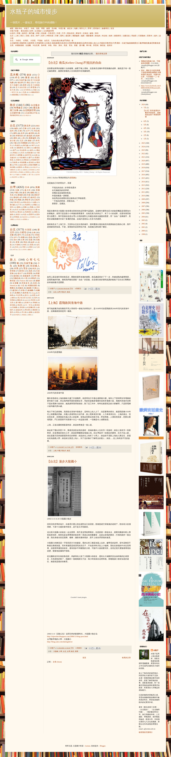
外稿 (32, 28)
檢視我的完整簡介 (146, 732)
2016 (143, 175)
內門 (14, 249)
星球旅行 (96, 28)
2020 (143, 161)
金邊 (35, 155)
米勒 (50, 45)
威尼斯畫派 (154, 43)
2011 (143, 192)
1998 (143, 234)
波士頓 (13, 141)
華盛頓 (21, 172)
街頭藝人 (90, 43)
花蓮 (30, 240)
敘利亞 (24, 33)
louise (30, 281)
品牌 (84, 43)
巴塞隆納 (141, 36)
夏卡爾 (82, 45)
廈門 (30, 157)
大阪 (15, 143)
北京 (11, 36)
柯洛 (17, 312)
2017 (143, 171)
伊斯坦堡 (49, 36)
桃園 (23, 237)
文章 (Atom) (57, 662)
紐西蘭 (25, 219)
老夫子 (20, 273)
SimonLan (13, 285)
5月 (145, 125)
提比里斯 (23, 165)
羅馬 (62, 36)
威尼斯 (68, 36)
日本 (27, 187)
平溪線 (40, 41)
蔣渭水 (22, 271)
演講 (37, 28)
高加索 (43, 33)
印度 (58, 33)
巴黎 (56, 36)
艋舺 (32, 242)
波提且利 (19, 310)
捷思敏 (16, 276)
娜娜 (38, 281)
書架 (27, 77)
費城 (38, 150)
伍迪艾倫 (125, 43)
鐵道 (54, 43)
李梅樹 (35, 302)
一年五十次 (14, 92)
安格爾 (14, 307)
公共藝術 (101, 43)
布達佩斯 (22, 157)
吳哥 (43, 36)
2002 (143, 224)
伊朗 (37, 33)
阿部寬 (29, 273)
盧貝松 (15, 290)
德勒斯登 (117, 36)
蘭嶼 (29, 249)
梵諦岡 (27, 205)
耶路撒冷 (30, 153)
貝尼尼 (33, 300)
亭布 (15, 165)
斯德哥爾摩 (33, 165)
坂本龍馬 (17, 314)
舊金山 (27, 167)
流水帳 (54, 28)
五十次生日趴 (21, 87)
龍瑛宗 (109, 45)
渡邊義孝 (26, 276)
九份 (53, 41)
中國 (58, 451)
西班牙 (37, 195)
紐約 (155, 36)
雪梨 (21, 177)
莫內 (60, 45)
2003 (143, 220)
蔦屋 (35, 90)
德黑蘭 (19, 155)
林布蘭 (12, 305)
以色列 (12, 33)
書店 (81, 43)
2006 (143, 210)
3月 (145, 132)
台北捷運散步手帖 (30, 113)
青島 (33, 172)
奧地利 (16, 197)
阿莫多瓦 (26, 283)
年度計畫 (61, 28)
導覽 (43, 28)
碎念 (17, 77)
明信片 (111, 43)
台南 (56, 41)
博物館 (144, 43)
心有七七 (33, 259)
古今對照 (26, 90)
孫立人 (27, 295)
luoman (87, 746)
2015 (143, 178)
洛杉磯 (12, 167)
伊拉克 (18, 219)
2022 (143, 154)
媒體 (48, 28)
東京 (22, 36)
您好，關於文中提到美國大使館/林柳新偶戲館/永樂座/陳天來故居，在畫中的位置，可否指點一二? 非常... (151, 75)
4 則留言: (78, 288)
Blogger (102, 746)
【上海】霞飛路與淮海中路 (65, 302)
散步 (13, 104)
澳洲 (35, 212)
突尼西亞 (33, 217)
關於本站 (18, 28)
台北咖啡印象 (15, 113)
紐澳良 (19, 167)
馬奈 (55, 45)
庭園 (57, 43)
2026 (143, 104)
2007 (143, 206)
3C (35, 83)
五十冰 (12, 90)
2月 (145, 135)
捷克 (24, 193)
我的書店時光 (15, 115)
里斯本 (149, 36)
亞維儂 (14, 162)
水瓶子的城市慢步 (33, 11)
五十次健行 (14, 85)
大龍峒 (55, 651)
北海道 (85, 33)
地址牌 (20, 83)
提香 (33, 295)
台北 (11, 41)
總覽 (11, 28)
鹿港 (31, 247)
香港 (33, 143)
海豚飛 (21, 266)
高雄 (30, 237)
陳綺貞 (19, 300)
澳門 (14, 150)
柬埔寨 (20, 195)
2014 (143, 182)
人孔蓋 (23, 92)
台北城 (27, 235)
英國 (38, 190)
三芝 (19, 249)
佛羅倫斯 (75, 36)
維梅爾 (30, 290)
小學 (60, 651)
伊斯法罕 (35, 167)
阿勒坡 (26, 160)
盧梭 (30, 312)
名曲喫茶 (30, 43)
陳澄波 (102, 45)
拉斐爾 (28, 45)
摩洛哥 (78, 33)
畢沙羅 (27, 310)
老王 (29, 298)
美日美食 (24, 95)
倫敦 (83, 36)
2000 (143, 231)
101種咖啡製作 (34, 92)
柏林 (110, 36)
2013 (143, 185)
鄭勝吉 (12, 288)
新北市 (27, 126)
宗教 (107, 43)
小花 (22, 285)
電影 (118, 43)
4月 (145, 128)
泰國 (18, 207)
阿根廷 (16, 217)
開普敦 (28, 172)
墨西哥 (31, 214)
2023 (143, 150)
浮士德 (24, 312)
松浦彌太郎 (31, 307)
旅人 (96, 43)
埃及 (24, 214)
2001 (143, 227)
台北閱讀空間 (48, 31)
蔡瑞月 (33, 278)
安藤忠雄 (16, 278)
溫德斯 (28, 288)
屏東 (17, 242)
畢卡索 (88, 45)
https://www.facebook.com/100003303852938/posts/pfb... (151, 88)
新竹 (19, 235)
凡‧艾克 (28, 305)
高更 (65, 45)
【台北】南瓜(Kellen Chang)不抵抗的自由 (74, 62)
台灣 (58, 292)
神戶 (37, 36)
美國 (37, 187)
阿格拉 (15, 153)
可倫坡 (17, 174)
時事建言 (18, 108)
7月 (145, 108)
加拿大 (18, 214)
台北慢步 (38, 31)
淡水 (15, 240)
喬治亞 (19, 212)
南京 (19, 170)
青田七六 (82, 28)
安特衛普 (32, 170)
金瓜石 (46, 41)
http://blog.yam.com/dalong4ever (59, 642)
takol (26, 300)
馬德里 (134, 36)
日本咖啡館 (39, 43)
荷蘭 (23, 210)
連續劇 (131, 43)
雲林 (28, 148)
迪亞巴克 (28, 155)
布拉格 (104, 36)
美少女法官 (21, 298)
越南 (11, 214)
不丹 (63, 33)
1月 (145, 139)
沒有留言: (79, 447)
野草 (89, 28)
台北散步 (47, 43)
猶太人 (37, 288)
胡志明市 (14, 177)
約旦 (23, 153)
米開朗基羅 (19, 45)
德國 (32, 193)
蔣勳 (29, 314)
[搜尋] (26, 59)
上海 (17, 36)
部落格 (73, 178)
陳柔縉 (35, 310)
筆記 (28, 83)
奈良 (32, 36)
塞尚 (11, 312)
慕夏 (76, 45)
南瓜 (68, 292)
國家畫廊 (89, 36)
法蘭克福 (126, 36)
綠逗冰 (69, 28)
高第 (35, 283)
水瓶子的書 (14, 31)
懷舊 (73, 43)
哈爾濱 (24, 174)
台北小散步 (25, 115)
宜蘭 (12, 235)
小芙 (25, 278)
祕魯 (91, 33)
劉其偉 (37, 305)
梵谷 (70, 45)
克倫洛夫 (13, 157)
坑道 (61, 43)
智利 (96, 33)
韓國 (24, 207)
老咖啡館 (22, 43)
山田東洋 (26, 302)
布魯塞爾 (23, 162)
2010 (143, 196)
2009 (143, 199)
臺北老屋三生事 (27, 31)
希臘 (19, 200)
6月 (145, 121)
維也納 (97, 36)
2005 (143, 213)
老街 (65, 43)
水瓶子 (26, 28)
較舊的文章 (126, 658)
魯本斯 (43, 45)
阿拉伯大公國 (32, 210)
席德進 (24, 314)
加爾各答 (12, 170)
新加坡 (31, 162)
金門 (64, 41)
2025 (143, 143)
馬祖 (68, 41)
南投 (24, 245)
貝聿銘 (12, 300)
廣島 (15, 138)
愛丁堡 (31, 174)
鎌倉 (30, 141)
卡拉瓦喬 (35, 45)
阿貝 (34, 269)
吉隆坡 (25, 170)
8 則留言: (79, 648)
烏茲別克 (25, 217)
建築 (29, 75)
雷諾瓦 (20, 305)
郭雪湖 (95, 45)
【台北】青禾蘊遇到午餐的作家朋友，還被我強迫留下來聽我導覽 (152, 114)
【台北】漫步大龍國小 (62, 461)
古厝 (69, 43)
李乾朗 (22, 307)
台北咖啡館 (14, 43)
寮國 (35, 205)
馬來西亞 (28, 212)
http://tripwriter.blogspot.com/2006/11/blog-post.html (67, 636)
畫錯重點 (15, 95)
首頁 (112, 28)
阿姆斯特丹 (35, 160)
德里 (31, 150)
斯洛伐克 (70, 33)
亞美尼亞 (51, 33)
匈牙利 (12, 212)
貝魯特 (18, 160)
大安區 (33, 41)
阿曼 (18, 33)
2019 (143, 164)
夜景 (25, 85)
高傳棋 (17, 293)
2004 (143, 217)
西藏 (31, 207)
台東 (60, 41)
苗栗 (31, 245)
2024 (143, 147)
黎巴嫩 (31, 33)
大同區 (25, 41)
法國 (17, 190)
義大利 (28, 190)
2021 (143, 157)
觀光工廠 (138, 43)
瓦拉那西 (23, 150)
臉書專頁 (105, 28)
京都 (27, 36)
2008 (143, 203)
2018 (143, 168)
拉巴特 (37, 174)
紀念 (37, 77)
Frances (22, 281)
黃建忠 (20, 288)
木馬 (16, 268)
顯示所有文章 (101, 54)
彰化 (17, 247)
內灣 (24, 249)
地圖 (76, 28)
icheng (33, 293)
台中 (28, 131)
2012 (143, 189)
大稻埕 (18, 41)
